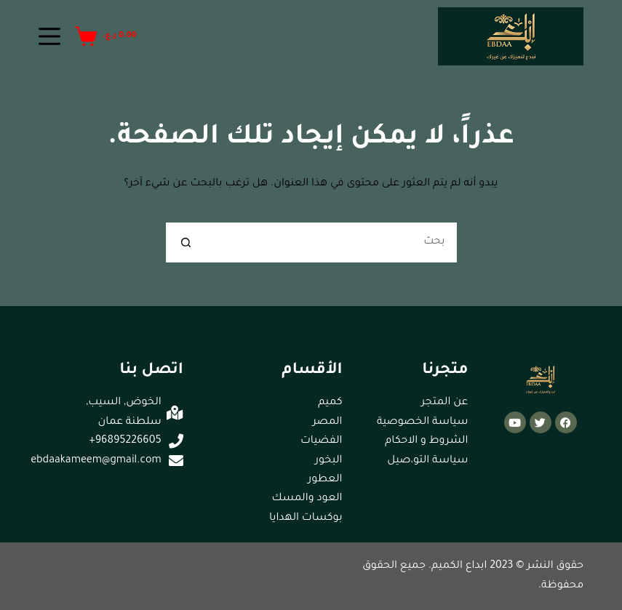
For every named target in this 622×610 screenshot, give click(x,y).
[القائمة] (49, 36)
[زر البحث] (186, 242)
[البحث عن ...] (331, 242)
